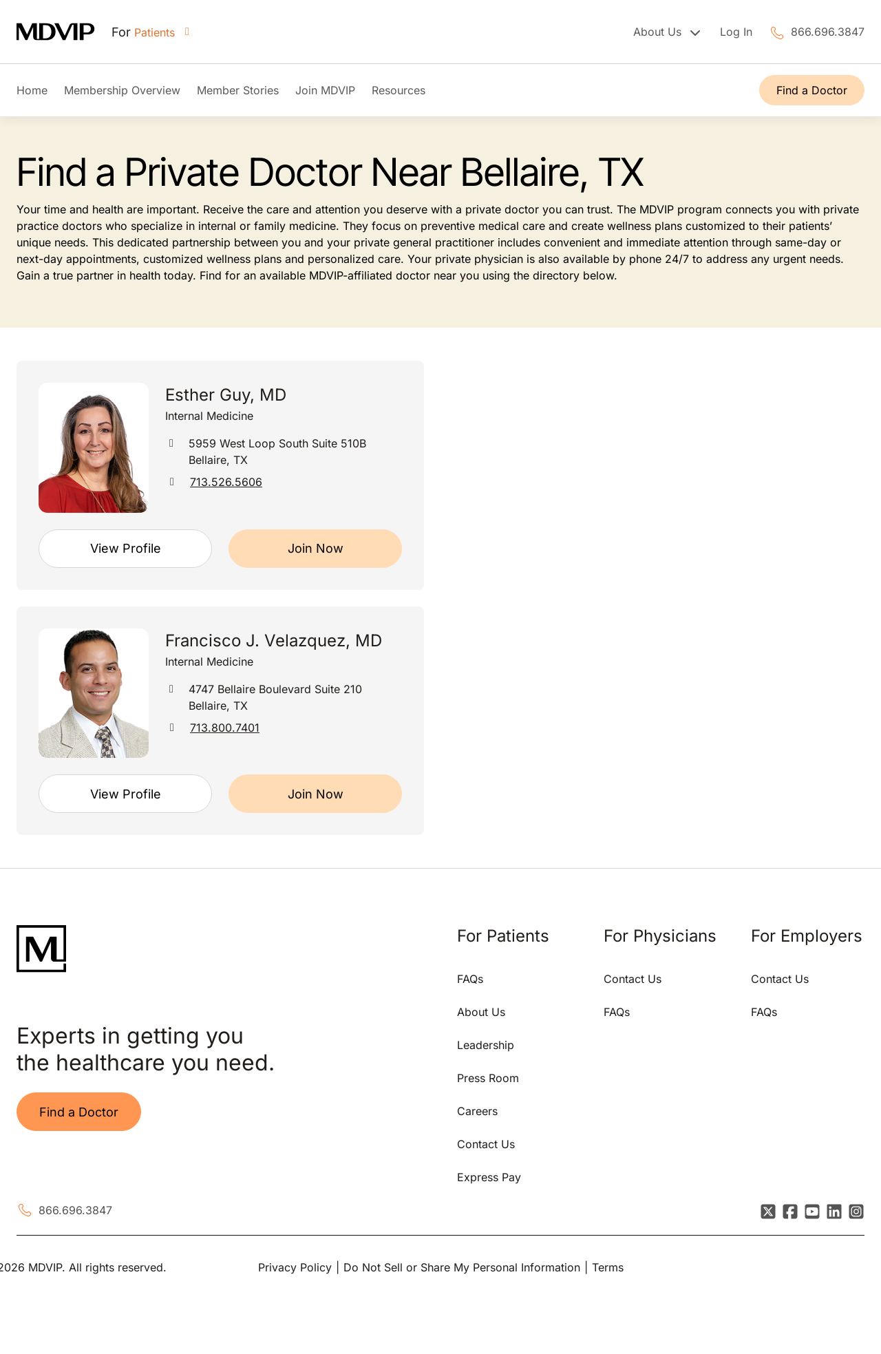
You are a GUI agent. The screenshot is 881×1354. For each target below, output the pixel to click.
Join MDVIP (325, 90)
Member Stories (238, 90)
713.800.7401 (224, 727)
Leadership (485, 1045)
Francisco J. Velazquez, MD (273, 640)
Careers (477, 1111)
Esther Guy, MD (225, 395)
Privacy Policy (295, 1267)
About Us (481, 1012)
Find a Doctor (811, 90)
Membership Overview (122, 90)
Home (32, 90)
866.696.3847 (827, 32)
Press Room (488, 1078)
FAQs (470, 979)
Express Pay (489, 1177)
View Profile (125, 548)
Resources (398, 90)
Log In (736, 32)
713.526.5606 (226, 482)
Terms (608, 1267)
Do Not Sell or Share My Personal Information (461, 1267)
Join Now (315, 548)
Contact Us (486, 1144)
